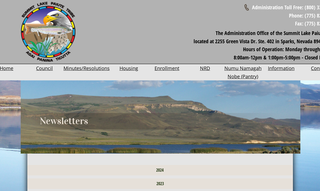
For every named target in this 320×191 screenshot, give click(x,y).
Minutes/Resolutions (86, 68)
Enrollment (167, 68)
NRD (205, 68)
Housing (129, 68)
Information (281, 68)
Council (44, 68)
